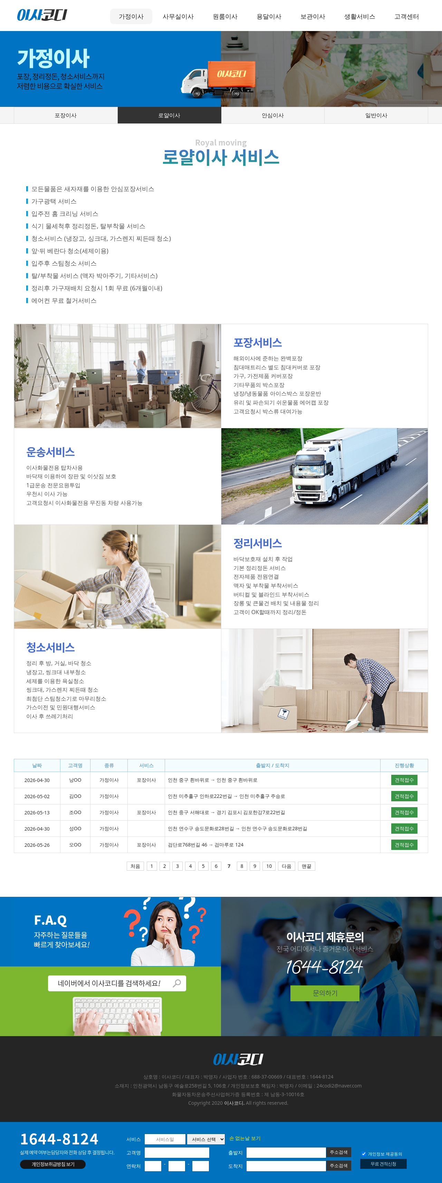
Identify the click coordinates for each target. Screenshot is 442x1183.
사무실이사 (178, 16)
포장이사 (66, 115)
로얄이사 (169, 115)
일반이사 (376, 115)
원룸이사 (225, 16)
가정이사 (131, 16)
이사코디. (234, 1103)
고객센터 (406, 16)
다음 (286, 866)
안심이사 (273, 115)
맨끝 (306, 866)
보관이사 (312, 16)
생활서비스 (359, 16)
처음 (135, 866)
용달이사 (269, 16)
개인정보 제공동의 (382, 1154)
